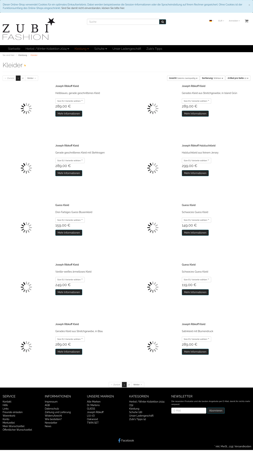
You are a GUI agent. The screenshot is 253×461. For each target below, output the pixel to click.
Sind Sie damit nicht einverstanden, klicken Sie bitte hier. (93, 8)
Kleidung (81, 48)
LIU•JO (91, 415)
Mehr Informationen (69, 113)
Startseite (14, 48)
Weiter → (31, 78)
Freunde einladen (13, 412)
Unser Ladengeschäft (126, 48)
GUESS (91, 408)
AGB (47, 405)
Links (6, 408)
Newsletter (51, 422)
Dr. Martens (93, 405)
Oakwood (92, 419)
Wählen (212, 78)
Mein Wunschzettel (13, 426)
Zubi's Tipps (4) (137, 419)
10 (238, 78)
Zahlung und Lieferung (58, 412)
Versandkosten (242, 446)
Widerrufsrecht (53, 415)
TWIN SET (93, 422)
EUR (221, 21)
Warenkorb (9, 415)
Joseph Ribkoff (95, 412)
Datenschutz (52, 408)
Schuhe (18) (135, 412)
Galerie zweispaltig (183, 78)
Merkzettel (9, 422)
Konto (6, 419)
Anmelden (234, 21)
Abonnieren (215, 410)
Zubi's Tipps (154, 48)
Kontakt (7, 401)
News (48, 426)
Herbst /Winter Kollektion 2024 (47, 48)
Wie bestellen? (53, 419)
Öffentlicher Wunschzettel (17, 429)
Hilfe (5, 405)
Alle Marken (93, 401)
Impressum (51, 401)
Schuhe (100, 48)
